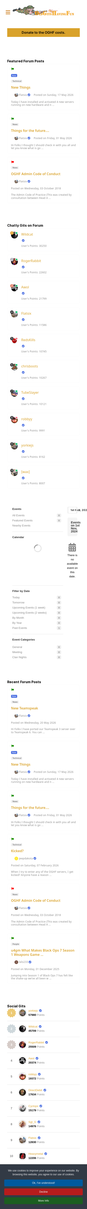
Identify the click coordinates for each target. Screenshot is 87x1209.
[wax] (25, 471)
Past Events (19, 628)
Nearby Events (21, 525)
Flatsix (23, 95)
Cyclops (33, 1106)
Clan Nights (19, 657)
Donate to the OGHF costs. (43, 32)
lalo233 (23, 961)
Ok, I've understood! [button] (43, 1183)
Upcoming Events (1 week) (28, 607)
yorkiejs (27, 445)
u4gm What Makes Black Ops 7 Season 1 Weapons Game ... (42, 952)
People (15, 944)
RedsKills (28, 340)
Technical (16, 81)
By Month (18, 617)
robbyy (26, 419)
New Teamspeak (24, 708)
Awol (25, 287)
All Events (18, 515)
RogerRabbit (31, 260)
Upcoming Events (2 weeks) (29, 612)
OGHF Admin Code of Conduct (35, 174)
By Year (17, 622)
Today (16, 597)
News (15, 124)
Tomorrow (18, 602)
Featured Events (22, 520)
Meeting (17, 652)
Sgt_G (32, 1122)
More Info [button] (43, 1201)
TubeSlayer (30, 392)
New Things (20, 87)
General (17, 647)
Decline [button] (43, 1192)
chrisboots (29, 366)
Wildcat (27, 234)
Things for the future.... (30, 130)
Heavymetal (35, 1153)
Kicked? (17, 851)
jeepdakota (26, 858)
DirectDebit (35, 1090)
